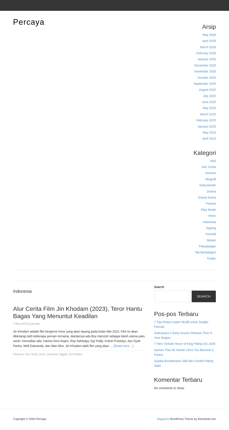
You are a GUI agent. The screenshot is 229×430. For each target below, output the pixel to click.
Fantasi (211, 203)
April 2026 (209, 41)
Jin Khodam (75, 354)
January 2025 (207, 126)
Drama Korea (207, 197)
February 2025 (206, 120)
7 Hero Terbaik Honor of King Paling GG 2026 (184, 343)
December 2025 (205, 65)
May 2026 (209, 35)
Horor (212, 215)
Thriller (211, 258)
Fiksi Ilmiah (208, 209)
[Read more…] (123, 346)
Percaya (29, 22)
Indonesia (209, 222)
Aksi (213, 161)
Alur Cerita (209, 167)
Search (159, 287)
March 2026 (208, 47)
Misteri (211, 240)
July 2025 (209, 96)
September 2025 (205, 83)
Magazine (163, 419)
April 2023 (209, 138)
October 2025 (207, 77)
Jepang (211, 228)
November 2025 (205, 71)
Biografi (211, 179)
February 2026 (206, 53)
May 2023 (209, 132)
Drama (211, 191)
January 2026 (207, 59)
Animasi (210, 173)
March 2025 (208, 114)
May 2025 (209, 108)
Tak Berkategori (205, 252)
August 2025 (207, 89)
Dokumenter (207, 185)
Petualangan (207, 246)
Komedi (211, 234)
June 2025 (209, 102)
